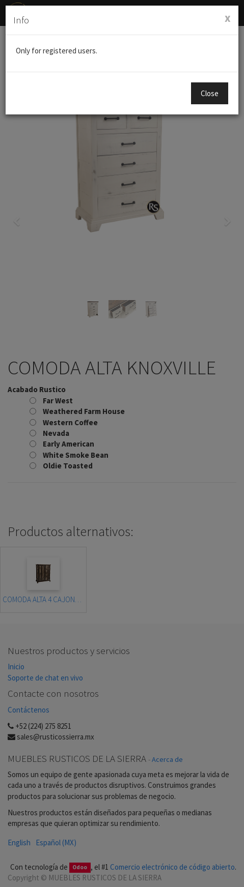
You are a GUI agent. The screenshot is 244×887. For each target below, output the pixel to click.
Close (210, 93)
